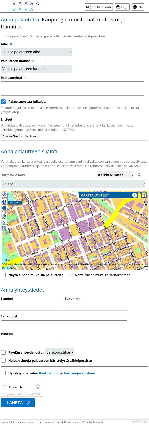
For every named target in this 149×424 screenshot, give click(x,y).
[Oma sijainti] (4, 194)
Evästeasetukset (45, 422)
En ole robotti (17, 387)
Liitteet (6, 119)
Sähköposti (9, 316)
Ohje (124, 7)
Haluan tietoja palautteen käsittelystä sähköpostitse (50, 360)
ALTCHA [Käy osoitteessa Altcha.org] (36, 394)
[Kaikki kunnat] (115, 174)
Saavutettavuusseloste (68, 421)
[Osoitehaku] (72, 175)
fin (140, 7)
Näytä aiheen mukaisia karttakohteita (102, 275)
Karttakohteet (109, 195)
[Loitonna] (4, 208)
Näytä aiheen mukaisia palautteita (35, 275)
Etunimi (7, 299)
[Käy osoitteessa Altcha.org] (38, 388)
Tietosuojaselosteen (79, 373)
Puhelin (7, 334)
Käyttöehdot (49, 373)
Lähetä (15, 402)
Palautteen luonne (18, 61)
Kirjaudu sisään (98, 7)
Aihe (4, 44)
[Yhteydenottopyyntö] (59, 352)
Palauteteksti (14, 78)
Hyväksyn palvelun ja (52, 373)
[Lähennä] (4, 201)
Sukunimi (72, 299)
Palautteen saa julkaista (27, 101)
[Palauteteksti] (72, 88)
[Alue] (73, 184)
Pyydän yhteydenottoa (26, 352)
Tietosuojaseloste (25, 421)
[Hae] (139, 175)
